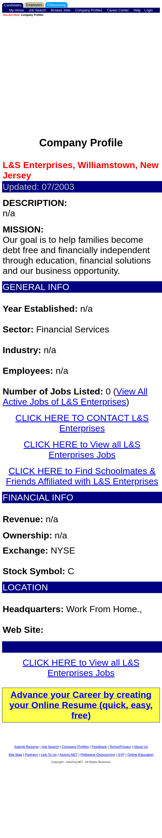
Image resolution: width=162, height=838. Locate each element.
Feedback (99, 747)
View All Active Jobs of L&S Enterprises (75, 396)
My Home (16, 10)
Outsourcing (56, 5)
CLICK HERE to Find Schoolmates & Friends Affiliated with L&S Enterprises (82, 476)
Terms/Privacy (120, 747)
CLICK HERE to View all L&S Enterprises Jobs (82, 449)
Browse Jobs (60, 10)
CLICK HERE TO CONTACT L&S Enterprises (82, 423)
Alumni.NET (68, 755)
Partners (31, 755)
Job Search (37, 10)
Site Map (15, 755)
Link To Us (49, 755)
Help (137, 10)
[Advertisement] (80, 67)
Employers (34, 5)
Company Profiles (88, 10)
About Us (141, 747)
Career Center (118, 10)
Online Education (140, 755)
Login (149, 10)
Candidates (12, 5)
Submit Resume (26, 747)
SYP (121, 755)
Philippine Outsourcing (97, 755)
